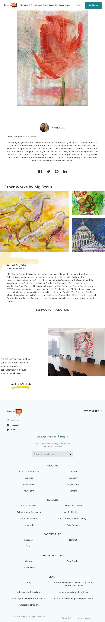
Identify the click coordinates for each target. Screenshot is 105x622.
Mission (73, 471)
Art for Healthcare (73, 512)
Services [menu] (45, 5)
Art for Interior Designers (29, 512)
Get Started (93, 5)
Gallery (28, 561)
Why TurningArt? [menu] (26, 5)
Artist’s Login (73, 525)
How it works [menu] (37, 5)
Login (80, 5)
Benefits (29, 477)
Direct (29, 546)
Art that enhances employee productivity (73, 598)
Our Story (73, 477)
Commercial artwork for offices (73, 592)
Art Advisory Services (28, 471)
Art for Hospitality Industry (73, 518)
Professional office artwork (29, 592)
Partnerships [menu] (53, 5)
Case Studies (73, 561)
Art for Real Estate (73, 505)
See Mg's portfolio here (52, 309)
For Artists (29, 525)
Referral (73, 539)
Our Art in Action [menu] (65, 5)
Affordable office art (29, 604)
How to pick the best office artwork (28, 598)
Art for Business (29, 505)
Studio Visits (29, 567)
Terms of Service (84, 618)
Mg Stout (60, 127)
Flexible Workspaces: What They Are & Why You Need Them (73, 584)
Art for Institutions (29, 518)
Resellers (28, 539)
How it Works (29, 484)
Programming (73, 484)
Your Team (29, 490)
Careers (73, 490)
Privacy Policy (67, 618)
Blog (28, 582)
